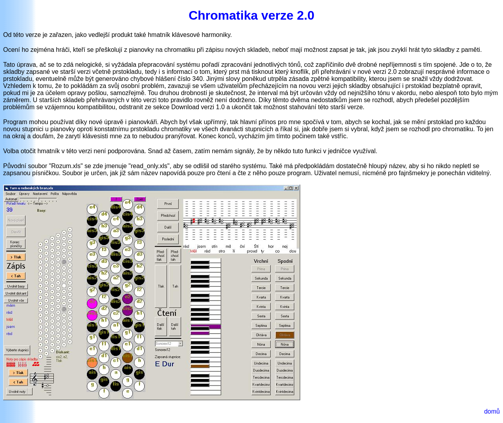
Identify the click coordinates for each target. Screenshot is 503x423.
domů (492, 411)
